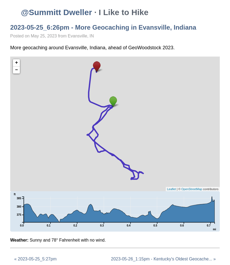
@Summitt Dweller (56, 12)
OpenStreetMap (191, 189)
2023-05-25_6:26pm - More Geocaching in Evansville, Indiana (103, 27)
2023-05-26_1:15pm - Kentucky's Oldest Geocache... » (163, 259)
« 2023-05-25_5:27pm (35, 259)
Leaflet (171, 189)
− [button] (16, 70)
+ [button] (16, 63)
